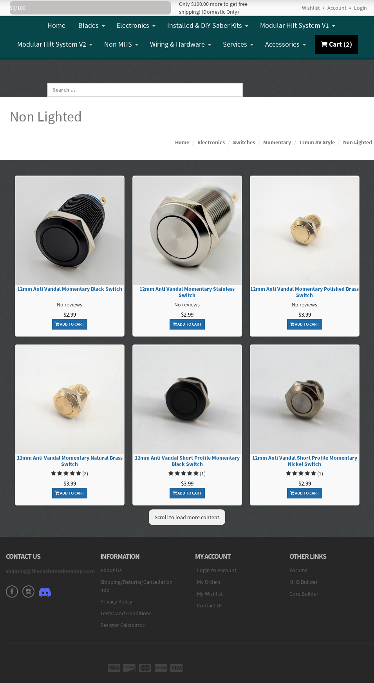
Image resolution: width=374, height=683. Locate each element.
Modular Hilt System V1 (297, 25)
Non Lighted (357, 142)
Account (337, 7)
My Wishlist (210, 593)
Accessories (285, 44)
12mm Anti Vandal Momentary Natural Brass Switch (70, 461)
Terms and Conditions (126, 613)
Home (56, 25)
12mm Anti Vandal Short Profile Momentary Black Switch (187, 461)
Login (360, 7)
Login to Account (217, 570)
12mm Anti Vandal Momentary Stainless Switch (187, 292)
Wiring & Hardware (180, 44)
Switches (244, 142)
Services (238, 44)
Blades (91, 25)
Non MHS (121, 44)
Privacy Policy (116, 601)
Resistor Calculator (122, 625)
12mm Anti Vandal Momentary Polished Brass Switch (304, 292)
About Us (111, 570)
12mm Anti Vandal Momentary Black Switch (69, 289)
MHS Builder (303, 581)
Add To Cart (69, 324)
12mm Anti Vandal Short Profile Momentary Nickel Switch (304, 461)
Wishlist (311, 7)
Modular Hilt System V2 (54, 44)
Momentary (277, 142)
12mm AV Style (317, 142)
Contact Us (209, 605)
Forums (298, 570)
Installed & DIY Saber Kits (207, 25)
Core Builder (303, 593)
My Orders (208, 581)
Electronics (136, 25)
